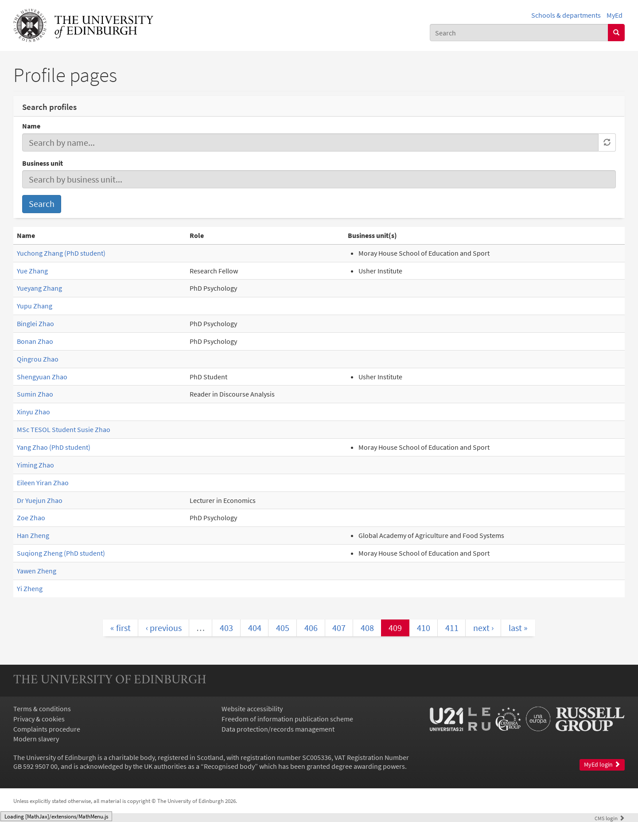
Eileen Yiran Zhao (43, 482)
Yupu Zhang (34, 305)
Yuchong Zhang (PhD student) (61, 253)
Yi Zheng (30, 588)
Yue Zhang (32, 270)
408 (367, 627)
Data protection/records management (278, 729)
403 (226, 627)
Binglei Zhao (35, 323)
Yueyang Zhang (39, 288)
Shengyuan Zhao (42, 376)
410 (423, 627)
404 (254, 627)
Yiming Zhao (35, 464)
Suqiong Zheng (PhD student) (61, 553)
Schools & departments (566, 15)
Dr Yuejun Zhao (39, 500)
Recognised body (229, 766)
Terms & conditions (42, 708)
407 (339, 627)
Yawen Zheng (36, 570)
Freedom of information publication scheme (287, 718)
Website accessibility (252, 708)
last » (518, 627)
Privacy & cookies (39, 718)
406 (311, 627)
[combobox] (519, 32)
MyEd (614, 15)
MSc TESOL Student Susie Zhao (63, 429)
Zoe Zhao (31, 517)
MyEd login (602, 764)
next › (483, 627)
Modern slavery (36, 738)
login (610, 818)
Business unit (42, 163)
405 (282, 627)
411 (452, 627)
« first (120, 627)
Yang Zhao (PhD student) (53, 447)
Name (31, 125)
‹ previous (164, 627)
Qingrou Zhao (37, 359)
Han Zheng (33, 535)
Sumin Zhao (35, 394)
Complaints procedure (46, 729)
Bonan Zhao (35, 341)
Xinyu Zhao (33, 411)
